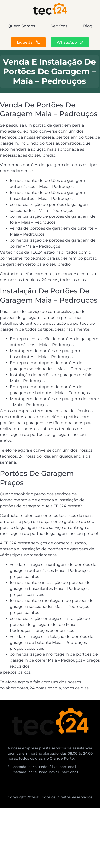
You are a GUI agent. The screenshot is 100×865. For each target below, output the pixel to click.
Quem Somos (21, 26)
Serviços (59, 26)
